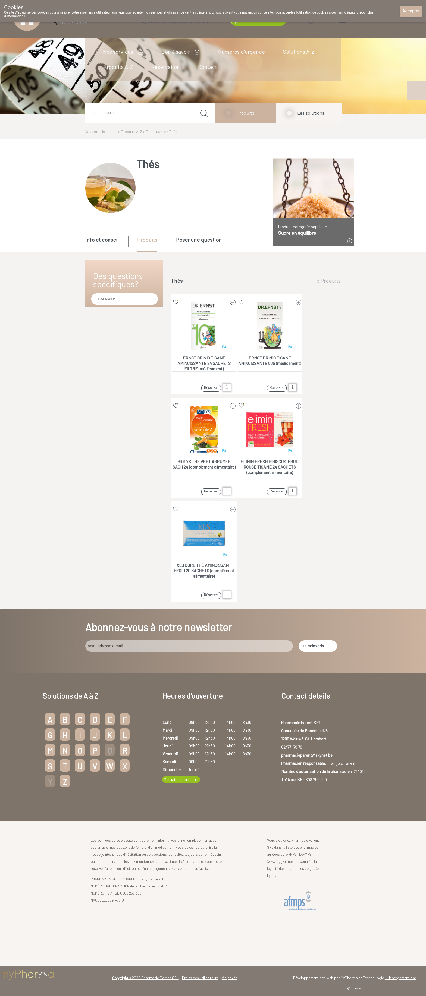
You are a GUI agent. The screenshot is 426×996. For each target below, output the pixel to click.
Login (356, 19)
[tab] (106, 243)
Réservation (165, 66)
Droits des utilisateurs (200, 977)
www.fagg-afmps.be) (283, 861)
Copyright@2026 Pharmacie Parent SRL (145, 977)
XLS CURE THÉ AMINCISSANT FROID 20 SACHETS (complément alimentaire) (204, 570)
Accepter (411, 11)
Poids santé (156, 131)
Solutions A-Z (299, 51)
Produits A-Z (118, 66)
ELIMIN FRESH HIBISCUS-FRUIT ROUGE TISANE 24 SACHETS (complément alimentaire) (269, 467)
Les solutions (310, 113)
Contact (207, 66)
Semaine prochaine (181, 779)
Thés (173, 131)
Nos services (118, 51)
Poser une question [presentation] (199, 239)
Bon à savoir (175, 51)
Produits (245, 113)
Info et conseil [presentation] (102, 239)
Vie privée (229, 977)
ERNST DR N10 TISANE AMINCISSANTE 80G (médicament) (269, 360)
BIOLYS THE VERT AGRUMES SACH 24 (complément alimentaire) (204, 464)
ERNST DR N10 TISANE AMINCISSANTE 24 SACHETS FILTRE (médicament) (204, 363)
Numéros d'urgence (241, 51)
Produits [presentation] (147, 239)
